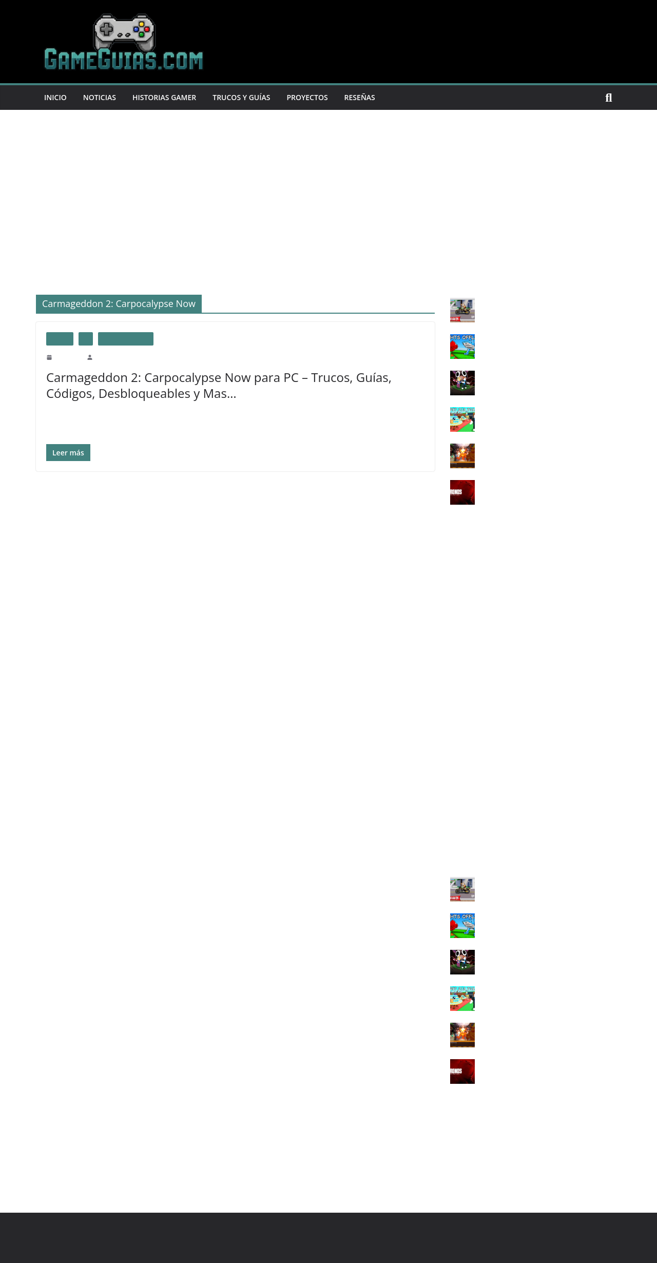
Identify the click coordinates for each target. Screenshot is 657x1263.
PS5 (456, 662)
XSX (457, 747)
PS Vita (461, 679)
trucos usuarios (125, 338)
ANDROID (467, 849)
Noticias (102, 97)
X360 (458, 713)
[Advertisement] (328, 187)
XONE (460, 730)
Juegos (59, 338)
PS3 (456, 629)
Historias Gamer (171, 97)
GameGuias (109, 356)
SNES (459, 764)
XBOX (460, 696)
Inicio (56, 97)
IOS (456, 832)
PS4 (456, 645)
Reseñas (377, 97)
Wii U (459, 781)
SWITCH (464, 798)
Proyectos (322, 97)
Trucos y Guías (252, 97)
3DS (456, 815)
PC (86, 338)
